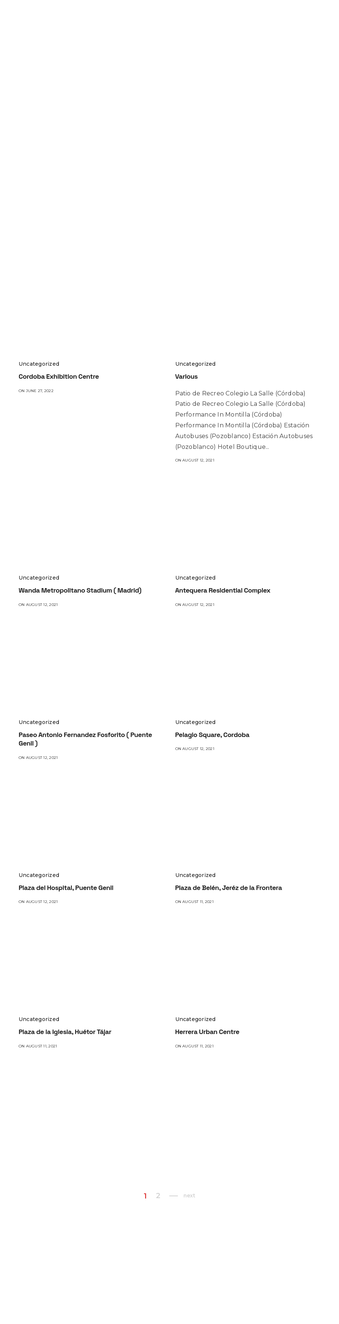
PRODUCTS (237, 15)
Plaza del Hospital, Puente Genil (66, 887)
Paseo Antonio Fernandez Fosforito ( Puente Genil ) (85, 738)
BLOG (116, 29)
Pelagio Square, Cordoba (212, 734)
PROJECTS (195, 15)
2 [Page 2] (158, 1196)
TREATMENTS (284, 15)
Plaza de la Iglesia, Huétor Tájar (65, 1031)
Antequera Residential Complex (223, 590)
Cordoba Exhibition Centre (59, 376)
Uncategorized (39, 364)
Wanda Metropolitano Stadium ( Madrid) (80, 590)
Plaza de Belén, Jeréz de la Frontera (228, 887)
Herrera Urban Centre (207, 1031)
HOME (117, 15)
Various (186, 376)
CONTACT (144, 29)
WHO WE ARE (153, 15)
